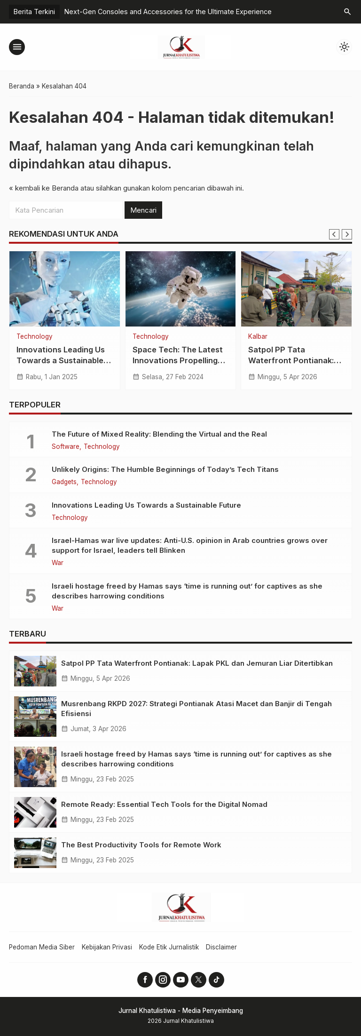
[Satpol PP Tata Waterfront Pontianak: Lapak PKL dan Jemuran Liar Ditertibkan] (296, 289)
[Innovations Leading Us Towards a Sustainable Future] (64, 289)
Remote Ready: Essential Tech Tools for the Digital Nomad (164, 804)
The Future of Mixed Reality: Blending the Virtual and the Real (159, 434)
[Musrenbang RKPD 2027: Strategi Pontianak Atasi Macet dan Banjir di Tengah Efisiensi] (35, 716)
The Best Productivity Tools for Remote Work (141, 844)
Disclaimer (221, 947)
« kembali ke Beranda (43, 187)
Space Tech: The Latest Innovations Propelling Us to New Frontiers (178, 360)
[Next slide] (347, 234)
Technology (34, 337)
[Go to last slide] (334, 234)
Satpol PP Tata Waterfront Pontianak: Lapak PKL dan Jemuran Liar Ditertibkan (197, 663)
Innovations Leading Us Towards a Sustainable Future (60, 360)
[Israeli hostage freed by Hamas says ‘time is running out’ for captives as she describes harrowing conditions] (35, 767)
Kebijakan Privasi (107, 947)
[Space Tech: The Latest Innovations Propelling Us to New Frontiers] (181, 289)
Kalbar (257, 337)
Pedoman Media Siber (42, 947)
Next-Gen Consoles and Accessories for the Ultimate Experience (168, 12)
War (57, 563)
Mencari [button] (143, 210)
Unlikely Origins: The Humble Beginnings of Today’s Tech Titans (165, 469)
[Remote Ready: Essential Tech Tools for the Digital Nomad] (35, 812)
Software (65, 447)
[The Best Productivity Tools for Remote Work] (35, 852)
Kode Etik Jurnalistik (169, 947)
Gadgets (64, 482)
